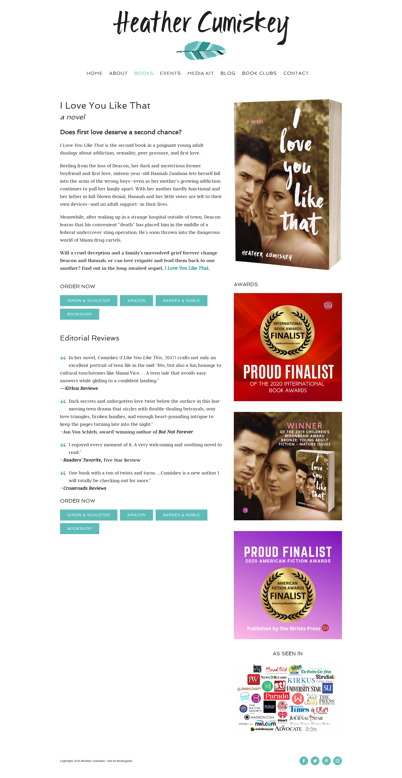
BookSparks (124, 761)
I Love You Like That (186, 268)
